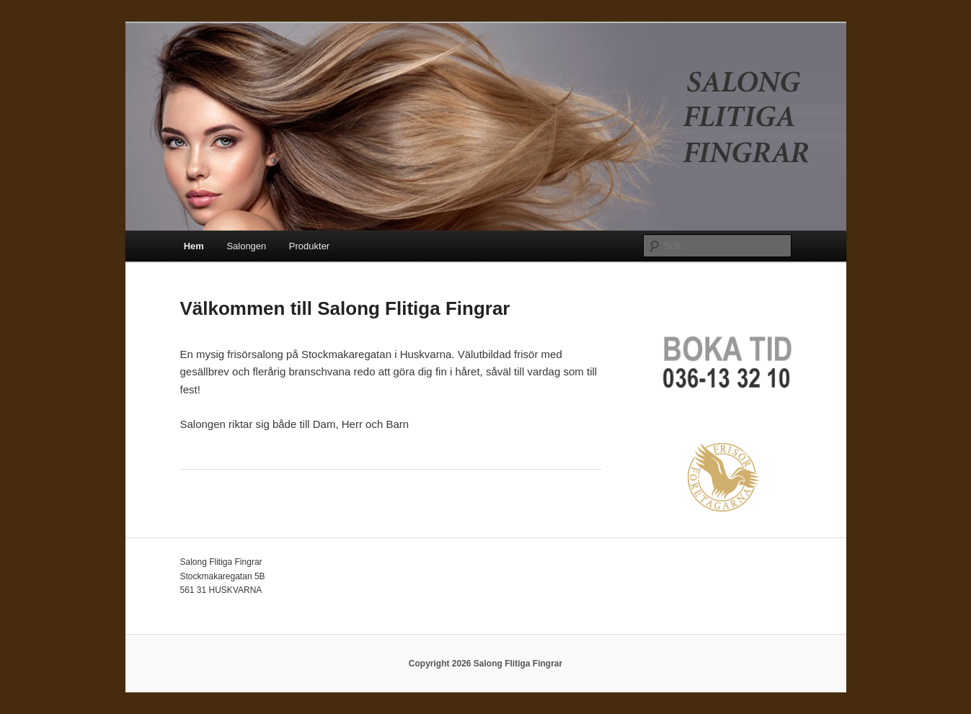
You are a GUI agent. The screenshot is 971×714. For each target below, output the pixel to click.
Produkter (309, 246)
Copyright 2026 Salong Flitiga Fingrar (485, 664)
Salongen (246, 246)
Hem (194, 246)
